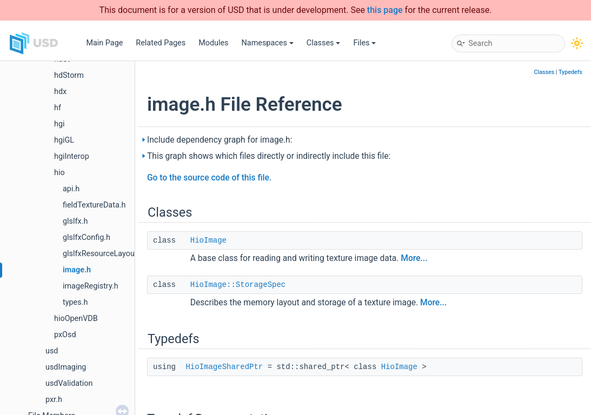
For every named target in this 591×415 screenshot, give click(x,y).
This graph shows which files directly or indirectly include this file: (268, 156)
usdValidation (68, 383)
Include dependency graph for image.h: (219, 140)
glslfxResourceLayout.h (103, 253)
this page (385, 10)
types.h (75, 302)
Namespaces (268, 43)
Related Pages (160, 43)
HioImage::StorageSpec (237, 284)
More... (414, 258)
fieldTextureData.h (94, 205)
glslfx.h (75, 221)
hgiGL (64, 140)
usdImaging (65, 367)
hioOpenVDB (76, 318)
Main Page (104, 43)
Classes (324, 43)
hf (57, 107)
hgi (59, 124)
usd (51, 351)
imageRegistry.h (90, 286)
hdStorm (69, 75)
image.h (77, 270)
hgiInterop (71, 156)
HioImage (208, 240)
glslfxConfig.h (86, 237)
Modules (213, 43)
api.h (71, 188)
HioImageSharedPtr (224, 367)
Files (364, 43)
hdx (60, 91)
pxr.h (53, 399)
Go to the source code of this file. (209, 178)
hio (59, 172)
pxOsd (65, 334)
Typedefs (570, 72)
